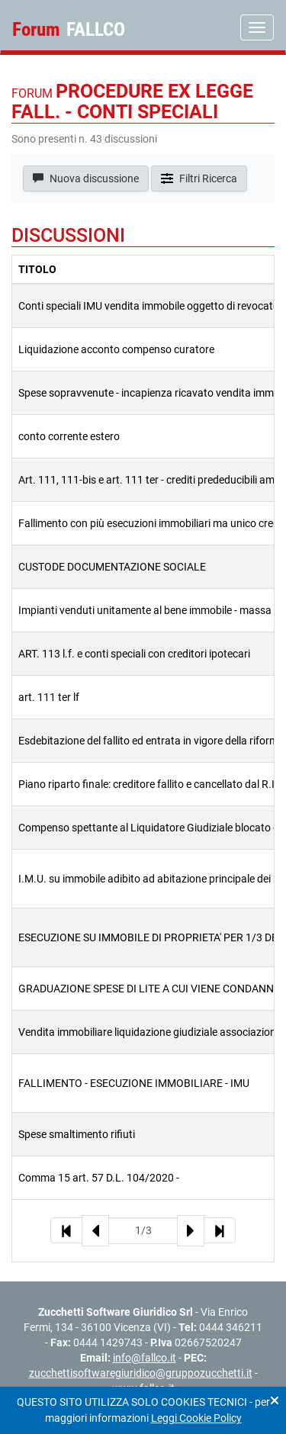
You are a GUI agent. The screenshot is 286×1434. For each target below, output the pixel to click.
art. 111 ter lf (48, 697)
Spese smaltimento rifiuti (76, 1134)
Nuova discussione (86, 178)
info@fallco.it (144, 1358)
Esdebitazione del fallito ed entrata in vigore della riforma (151, 741)
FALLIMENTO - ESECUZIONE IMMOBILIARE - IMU (133, 1083)
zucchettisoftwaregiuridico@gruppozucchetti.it (140, 1373)
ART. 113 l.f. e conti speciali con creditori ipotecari (134, 654)
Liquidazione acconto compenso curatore (116, 349)
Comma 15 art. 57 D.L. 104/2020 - (98, 1178)
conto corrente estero (69, 436)
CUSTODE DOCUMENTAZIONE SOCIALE (112, 567)
